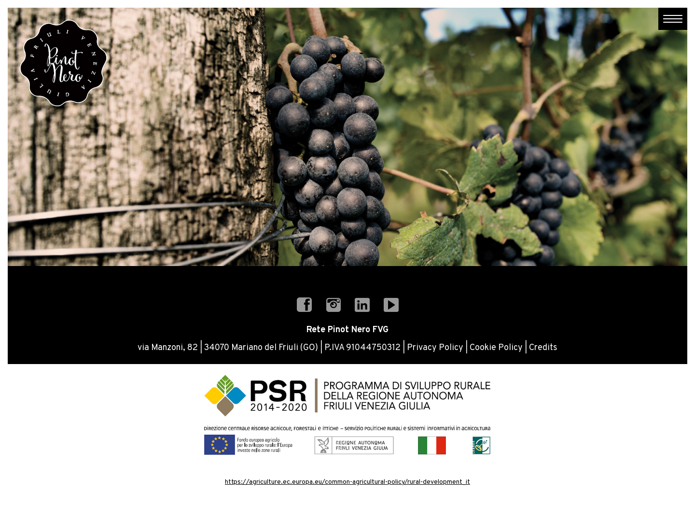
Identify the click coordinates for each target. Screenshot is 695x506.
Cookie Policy (496, 347)
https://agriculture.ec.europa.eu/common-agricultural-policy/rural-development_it (347, 482)
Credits (543, 347)
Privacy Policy (435, 347)
